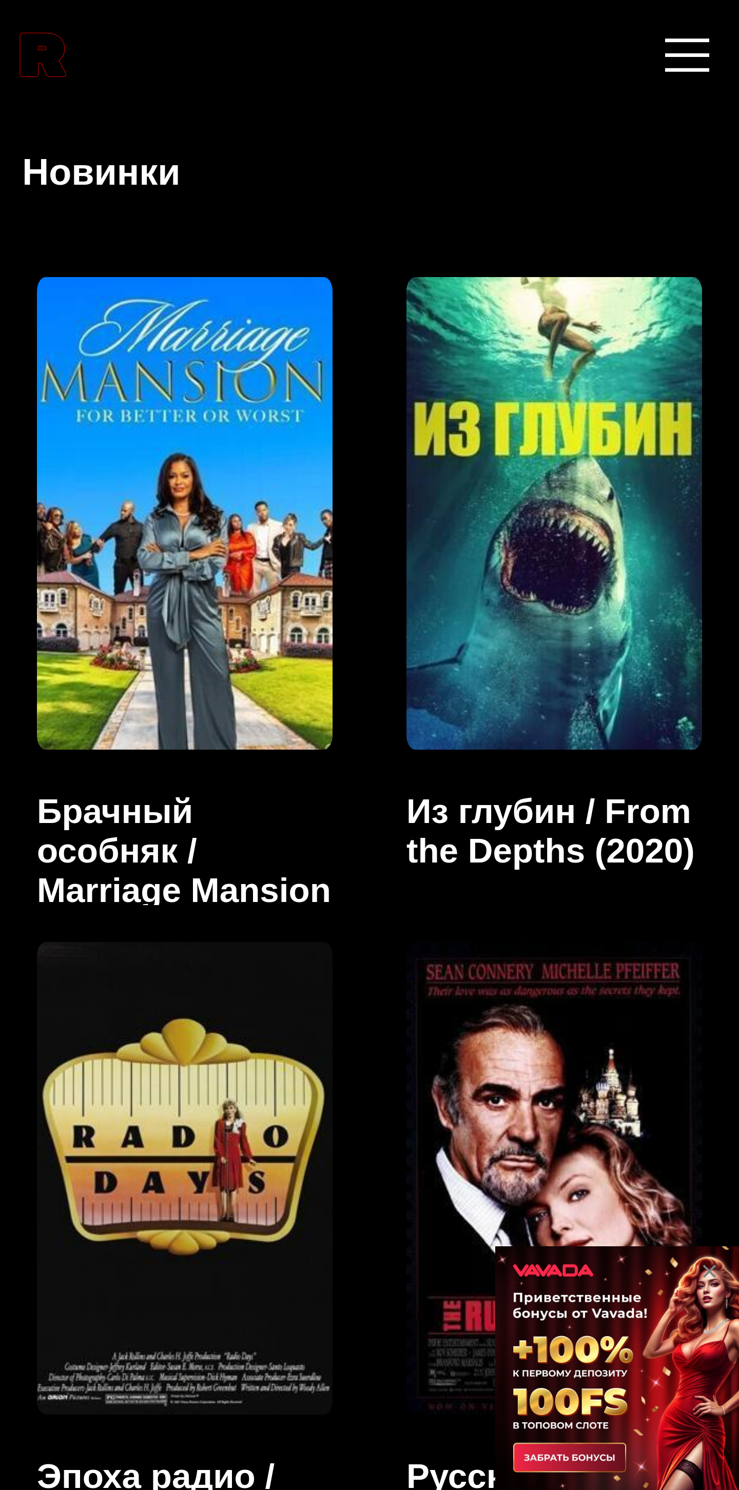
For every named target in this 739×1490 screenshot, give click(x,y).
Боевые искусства (129, 1114)
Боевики (70, 1293)
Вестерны (79, 1382)
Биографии (87, 1204)
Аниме (60, 935)
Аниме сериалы (115, 1025)
